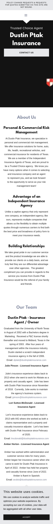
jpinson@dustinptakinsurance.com (29, 397)
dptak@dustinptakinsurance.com (30, 360)
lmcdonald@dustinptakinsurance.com (30, 438)
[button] (26, 15)
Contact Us (26, 52)
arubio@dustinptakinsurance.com (30, 479)
